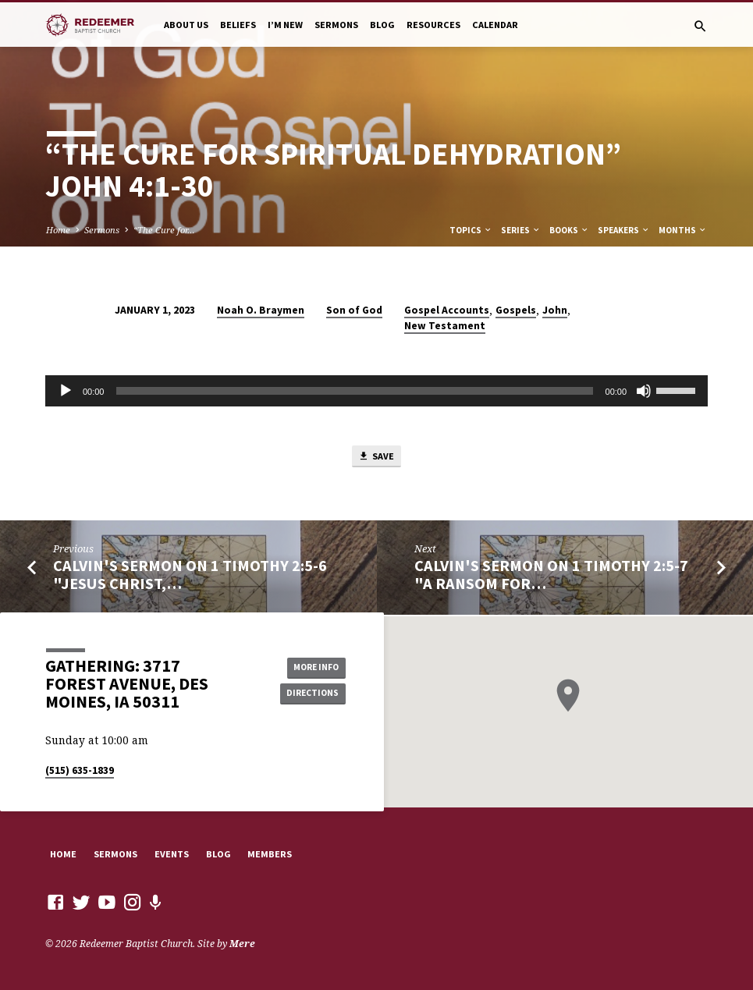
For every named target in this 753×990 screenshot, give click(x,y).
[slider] (354, 391)
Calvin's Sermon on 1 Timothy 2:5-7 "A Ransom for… (551, 577)
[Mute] (644, 391)
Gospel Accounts (446, 310)
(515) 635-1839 (79, 771)
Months (683, 230)
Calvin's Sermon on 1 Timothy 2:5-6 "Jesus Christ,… (190, 577)
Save (376, 457)
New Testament (444, 325)
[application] (376, 390)
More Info (310, 666)
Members (269, 854)
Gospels (515, 310)
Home (58, 230)
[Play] (65, 391)
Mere (242, 944)
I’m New (285, 24)
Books (569, 230)
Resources (433, 24)
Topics (470, 230)
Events (172, 854)
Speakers (624, 230)
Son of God (354, 310)
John (554, 310)
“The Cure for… (164, 230)
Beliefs (238, 24)
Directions (310, 695)
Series (521, 230)
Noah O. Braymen (260, 310)
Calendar (495, 24)
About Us (186, 24)
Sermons (336, 24)
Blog (382, 24)
